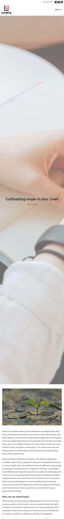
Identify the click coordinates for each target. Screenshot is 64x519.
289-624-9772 (48, 2)
